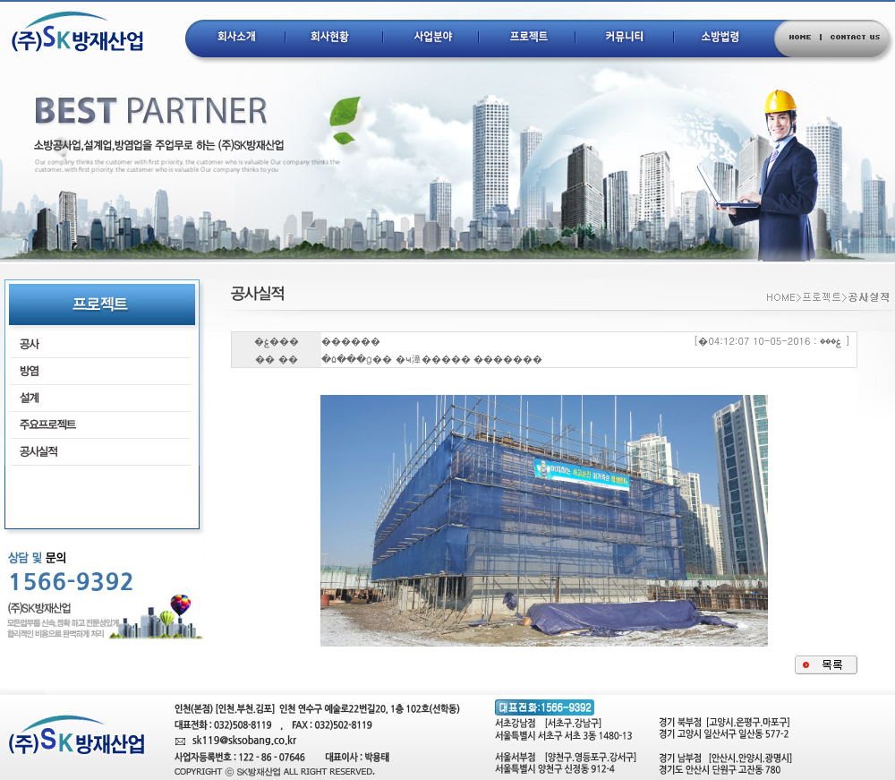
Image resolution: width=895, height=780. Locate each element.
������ (350, 341)
